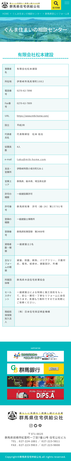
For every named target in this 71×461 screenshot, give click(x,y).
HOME (5, 13)
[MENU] (66, 5)
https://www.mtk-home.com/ (33, 115)
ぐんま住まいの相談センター (26, 13)
